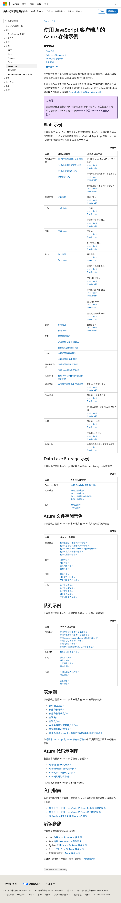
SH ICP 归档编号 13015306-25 (16, 890)
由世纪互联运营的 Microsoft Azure (92, 890)
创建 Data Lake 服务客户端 (83, 485)
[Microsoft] (5, 4)
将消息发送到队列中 (68, 671)
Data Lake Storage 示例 (56, 55)
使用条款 (78, 894)
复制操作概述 (64, 336)
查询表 (52, 717)
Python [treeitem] (11, 62)
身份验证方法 (56, 705)
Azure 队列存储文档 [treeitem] (14, 26)
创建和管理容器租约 (67, 353)
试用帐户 (112, 11)
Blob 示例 (50, 51)
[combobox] (20, 21)
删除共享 (64, 568)
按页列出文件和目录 (68, 580)
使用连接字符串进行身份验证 (72, 542)
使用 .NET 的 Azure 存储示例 (68, 837)
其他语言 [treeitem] (12, 70)
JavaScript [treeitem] (12, 66)
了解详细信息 (89, 859)
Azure (46, 21)
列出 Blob (62, 260)
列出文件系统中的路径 (81, 496)
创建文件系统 (77, 490)
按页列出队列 (66, 663)
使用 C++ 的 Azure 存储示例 (70, 849)
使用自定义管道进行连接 (70, 551)
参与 (40, 894)
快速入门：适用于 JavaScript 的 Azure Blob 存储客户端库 (77, 807)
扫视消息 (64, 674)
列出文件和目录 (67, 577)
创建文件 (75, 504)
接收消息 (64, 680)
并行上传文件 (66, 585)
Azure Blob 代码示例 (59, 764)
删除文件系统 (77, 499)
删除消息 (64, 683)
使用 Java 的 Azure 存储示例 (68, 841)
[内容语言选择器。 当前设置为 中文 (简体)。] (11, 884)
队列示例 (50, 62)
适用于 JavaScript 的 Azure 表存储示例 (65, 739)
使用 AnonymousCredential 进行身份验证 (78, 548)
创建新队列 (65, 657)
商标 (87, 894)
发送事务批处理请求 (59, 729)
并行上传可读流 (67, 588)
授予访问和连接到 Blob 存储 (70, 159)
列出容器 (62, 254)
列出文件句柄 (66, 594)
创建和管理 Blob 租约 (67, 359)
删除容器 (62, 324)
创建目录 (64, 574)
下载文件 (75, 507)
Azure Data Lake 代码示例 (61, 768)
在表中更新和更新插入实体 (62, 725)
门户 (102, 11)
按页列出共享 (66, 565)
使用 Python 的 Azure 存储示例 (71, 845)
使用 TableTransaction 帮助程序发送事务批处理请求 (74, 733)
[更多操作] (115, 21)
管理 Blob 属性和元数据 (68, 370)
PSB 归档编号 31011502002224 (48, 890)
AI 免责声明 (8, 894)
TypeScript (91, 168)
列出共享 (64, 562)
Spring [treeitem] (11, 58)
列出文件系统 (77, 493)
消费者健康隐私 (61, 894)
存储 (53, 21)
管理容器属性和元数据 (68, 364)
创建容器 (62, 197)
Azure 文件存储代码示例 (61, 772)
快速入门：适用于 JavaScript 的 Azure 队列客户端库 (75, 811)
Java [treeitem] (10, 54)
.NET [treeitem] (10, 50)
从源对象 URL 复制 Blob (68, 341)
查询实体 (53, 721)
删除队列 (64, 666)
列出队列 (64, 660)
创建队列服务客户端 (68, 652)
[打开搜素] (115, 3)
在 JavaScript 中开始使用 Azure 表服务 (68, 815)
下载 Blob (62, 231)
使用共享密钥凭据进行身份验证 (73, 545)
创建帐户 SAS (64, 176)
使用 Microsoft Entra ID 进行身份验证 (76, 646)
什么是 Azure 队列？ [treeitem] (17, 34)
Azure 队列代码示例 (59, 776)
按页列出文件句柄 (68, 597)
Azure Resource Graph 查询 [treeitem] (20, 74)
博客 (30, 894)
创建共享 (64, 559)
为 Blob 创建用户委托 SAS (69, 165)
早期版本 (21, 894)
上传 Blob (62, 208)
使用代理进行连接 (68, 554)
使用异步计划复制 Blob (68, 347)
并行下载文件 (66, 591)
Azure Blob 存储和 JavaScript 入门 (86, 91)
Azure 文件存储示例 (54, 58)
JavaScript (91, 165)
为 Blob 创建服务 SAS (67, 171)
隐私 (69, 890)
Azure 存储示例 (72, 853)
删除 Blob (62, 330)
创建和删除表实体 (58, 713)
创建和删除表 (56, 709)
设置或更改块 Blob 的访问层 (70, 384)
